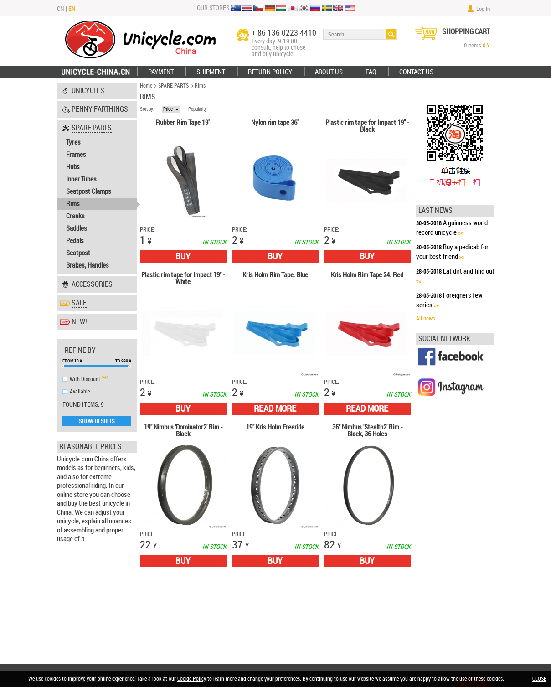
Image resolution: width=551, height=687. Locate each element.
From (67, 361)
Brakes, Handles (87, 265)
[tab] (97, 91)
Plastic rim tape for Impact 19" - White (183, 279)
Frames (76, 154)
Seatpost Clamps (88, 191)
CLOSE (539, 679)
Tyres (73, 142)
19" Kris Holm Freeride (275, 427)
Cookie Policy (191, 679)
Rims (73, 204)
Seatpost (78, 253)
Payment (161, 72)
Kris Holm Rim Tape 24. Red (367, 275)
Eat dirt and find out (468, 271)
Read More (275, 408)
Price (168, 109)
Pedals (75, 241)
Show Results (97, 420)
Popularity (197, 109)
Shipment (210, 72)
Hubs (73, 167)
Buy (183, 256)
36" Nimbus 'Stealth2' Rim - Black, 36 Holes (367, 431)
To (117, 361)
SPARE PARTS (173, 85)
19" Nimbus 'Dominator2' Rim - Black (183, 431)
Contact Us (416, 72)
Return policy (270, 72)
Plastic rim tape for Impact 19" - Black (367, 126)
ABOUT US (329, 72)
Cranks (75, 216)
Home (146, 85)
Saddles (76, 228)
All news (425, 318)
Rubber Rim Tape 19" (183, 123)
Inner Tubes (81, 179)
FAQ (371, 72)
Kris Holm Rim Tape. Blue (275, 275)
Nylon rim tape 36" (275, 123)
